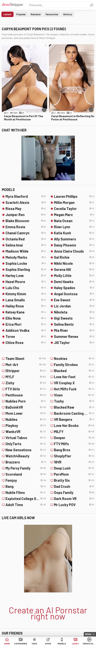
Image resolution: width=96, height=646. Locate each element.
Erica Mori (26, 324)
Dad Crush (74, 486)
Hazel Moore (26, 281)
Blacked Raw (74, 407)
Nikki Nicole (74, 263)
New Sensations (26, 450)
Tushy (74, 401)
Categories (20, 643)
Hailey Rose (26, 306)
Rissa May (26, 208)
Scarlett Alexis (26, 202)
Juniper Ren (26, 214)
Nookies (74, 358)
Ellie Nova (26, 318)
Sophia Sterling (26, 269)
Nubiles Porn (26, 401)
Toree (26, 336)
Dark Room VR (74, 498)
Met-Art (26, 364)
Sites (48, 643)
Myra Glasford (26, 196)
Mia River (74, 330)
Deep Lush (74, 468)
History (67, 14)
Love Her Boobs (74, 425)
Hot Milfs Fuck (74, 389)
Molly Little (74, 275)
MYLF (26, 377)
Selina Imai (26, 245)
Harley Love (26, 275)
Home (7, 643)
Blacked (74, 371)
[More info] (44, 109)
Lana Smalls (26, 300)
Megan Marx (74, 214)
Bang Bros (74, 450)
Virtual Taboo (26, 438)
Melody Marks (26, 257)
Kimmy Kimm (26, 294)
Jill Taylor (74, 342)
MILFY (74, 431)
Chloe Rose (26, 342)
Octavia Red (26, 239)
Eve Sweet (74, 300)
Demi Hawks (74, 281)
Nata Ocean (74, 221)
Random (36, 14)
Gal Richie (74, 257)
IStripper (26, 371)
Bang (26, 486)
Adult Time (26, 505)
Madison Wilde (26, 251)
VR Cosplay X (74, 383)
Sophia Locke (26, 263)
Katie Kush (74, 233)
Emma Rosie (26, 227)
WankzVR (26, 431)
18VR (74, 462)
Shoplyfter (74, 456)
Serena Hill (74, 269)
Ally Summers (74, 239)
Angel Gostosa (74, 294)
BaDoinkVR (26, 407)
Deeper (74, 438)
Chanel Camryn (26, 233)
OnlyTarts (26, 444)
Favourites (52, 14)
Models (62, 643)
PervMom (74, 474)
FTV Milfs (74, 444)
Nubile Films (26, 492)
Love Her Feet (74, 377)
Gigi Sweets (74, 318)
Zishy (26, 383)
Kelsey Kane (26, 312)
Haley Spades (74, 288)
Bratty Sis (74, 480)
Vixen (74, 395)
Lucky (75, 643)
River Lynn (74, 227)
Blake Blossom (26, 221)
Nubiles (26, 419)
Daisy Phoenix (74, 245)
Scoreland (26, 474)
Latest (7, 14)
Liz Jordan (74, 306)
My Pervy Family (26, 468)
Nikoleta (74, 312)
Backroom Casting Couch (74, 413)
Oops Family (74, 492)
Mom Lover (26, 413)
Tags (34, 643)
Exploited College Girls (26, 498)
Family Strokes (74, 364)
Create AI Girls (89, 643)
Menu (88, 634)
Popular (21, 14)
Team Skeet (26, 358)
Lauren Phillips (74, 196)
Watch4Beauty (26, 456)
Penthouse (26, 395)
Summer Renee (74, 336)
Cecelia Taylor (74, 208)
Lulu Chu (26, 288)
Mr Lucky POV (74, 505)
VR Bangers (74, 419)
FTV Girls (26, 389)
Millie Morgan (74, 202)
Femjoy (26, 480)
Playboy (26, 425)
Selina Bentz (74, 324)
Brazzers (26, 462)
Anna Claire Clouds (74, 251)
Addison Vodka (26, 330)
